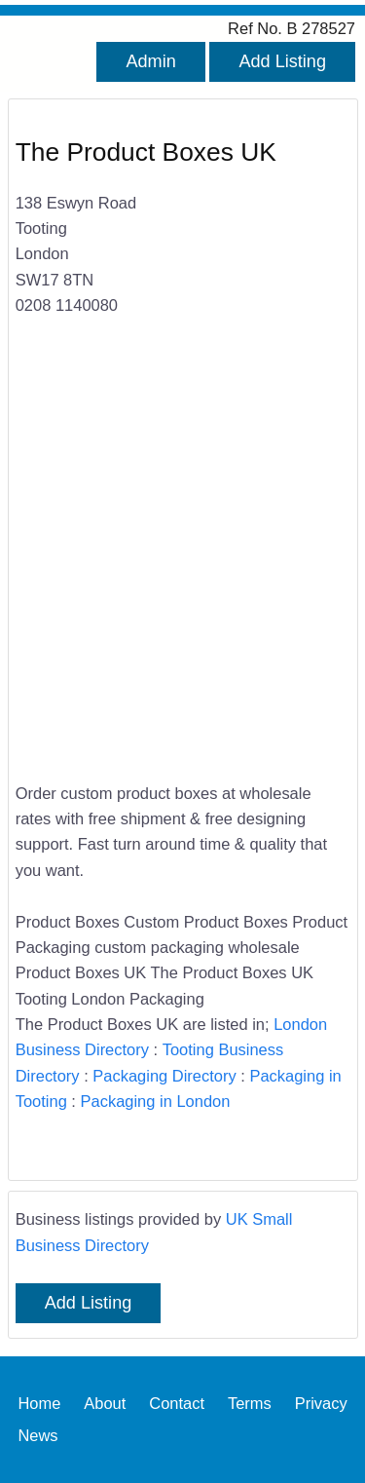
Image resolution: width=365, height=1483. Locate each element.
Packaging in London (156, 1101)
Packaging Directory (164, 1075)
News (37, 1435)
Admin (150, 61)
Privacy (321, 1403)
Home (39, 1403)
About (105, 1403)
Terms (250, 1403)
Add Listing (282, 61)
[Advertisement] (182, 561)
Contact (176, 1403)
